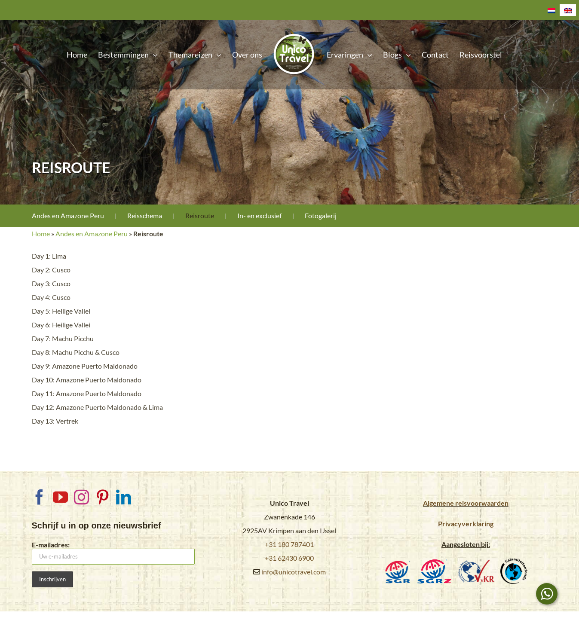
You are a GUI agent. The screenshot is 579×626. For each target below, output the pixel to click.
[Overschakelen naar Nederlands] (551, 10)
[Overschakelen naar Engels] (568, 10)
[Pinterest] (102, 496)
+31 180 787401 (289, 544)
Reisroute (199, 215)
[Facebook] (39, 496)
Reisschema (144, 215)
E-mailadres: (113, 552)
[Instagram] (81, 496)
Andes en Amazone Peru (68, 215)
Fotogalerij (321, 215)
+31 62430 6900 (289, 558)
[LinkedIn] (123, 496)
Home (41, 233)
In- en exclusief (259, 215)
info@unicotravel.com (293, 572)
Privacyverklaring (465, 523)
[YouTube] (60, 496)
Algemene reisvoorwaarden (466, 503)
